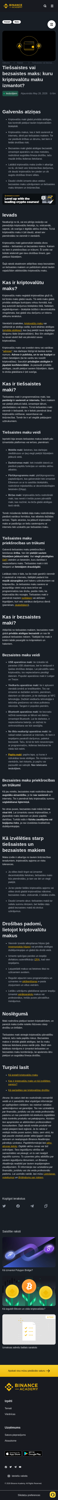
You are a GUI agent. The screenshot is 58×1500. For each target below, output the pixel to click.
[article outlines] (52, 24)
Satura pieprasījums (15, 1435)
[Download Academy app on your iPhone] (13, 1454)
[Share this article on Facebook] (18, 1206)
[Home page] (13, 6)
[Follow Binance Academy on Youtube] (20, 1467)
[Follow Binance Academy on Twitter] (10, 1467)
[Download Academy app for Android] (32, 1454)
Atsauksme (10, 1440)
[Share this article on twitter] (4, 1206)
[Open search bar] (44, 6)
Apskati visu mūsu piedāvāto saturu (29, 1370)
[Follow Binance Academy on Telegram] (15, 1467)
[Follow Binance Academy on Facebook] (6, 1467)
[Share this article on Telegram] (32, 1206)
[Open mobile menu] (52, 6)
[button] (52, 6)
